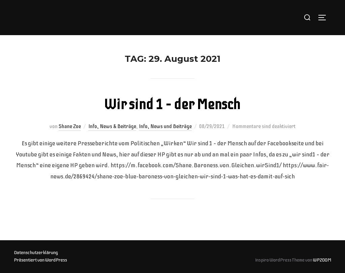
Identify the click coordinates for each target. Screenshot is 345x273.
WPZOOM (322, 260)
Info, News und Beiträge (165, 126)
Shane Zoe (70, 126)
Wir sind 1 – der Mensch (172, 104)
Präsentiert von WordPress (40, 260)
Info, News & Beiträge (112, 126)
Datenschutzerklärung (36, 252)
